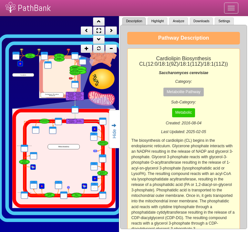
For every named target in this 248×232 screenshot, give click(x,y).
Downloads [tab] (201, 21)
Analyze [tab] (178, 21)
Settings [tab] (224, 21)
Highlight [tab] (157, 21)
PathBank (34, 8)
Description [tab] (134, 21)
